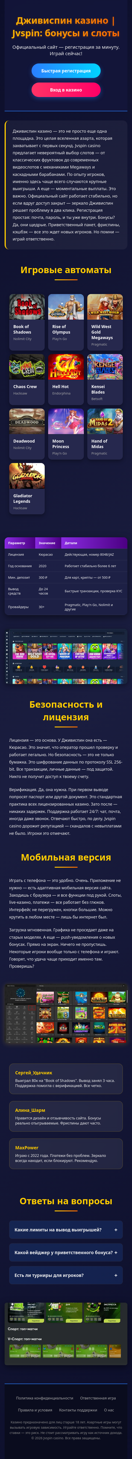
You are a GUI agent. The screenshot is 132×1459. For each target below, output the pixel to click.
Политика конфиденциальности (44, 1398)
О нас (109, 1410)
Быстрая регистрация (66, 71)
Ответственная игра (98, 1398)
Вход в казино (66, 90)
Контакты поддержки (78, 1410)
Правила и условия (35, 1410)
